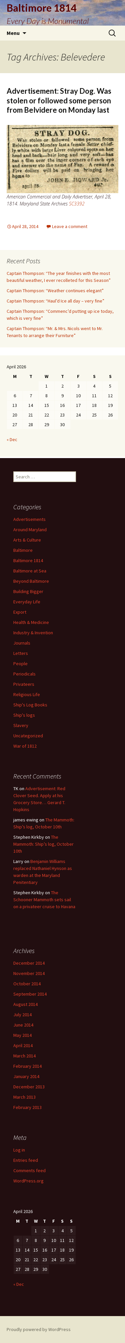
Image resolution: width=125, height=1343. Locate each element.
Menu (13, 33)
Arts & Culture (27, 540)
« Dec (12, 439)
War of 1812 (25, 746)
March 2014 (24, 1056)
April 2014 (23, 1045)
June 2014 (23, 1025)
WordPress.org (28, 1181)
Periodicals (24, 674)
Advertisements (29, 519)
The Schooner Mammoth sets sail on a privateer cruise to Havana (44, 900)
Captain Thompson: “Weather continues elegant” (55, 291)
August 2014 (25, 1004)
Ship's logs (24, 715)
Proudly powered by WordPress (39, 1329)
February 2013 (27, 1107)
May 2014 (22, 1035)
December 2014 (29, 963)
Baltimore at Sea (29, 571)
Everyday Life (26, 602)
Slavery (20, 725)
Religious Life (26, 694)
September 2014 (30, 994)
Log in (19, 1150)
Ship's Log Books (30, 705)
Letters (20, 653)
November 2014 (29, 973)
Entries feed (25, 1160)
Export (19, 612)
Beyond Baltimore (31, 581)
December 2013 (29, 1087)
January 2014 (26, 1076)
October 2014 (27, 984)
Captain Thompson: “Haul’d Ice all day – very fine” (55, 301)
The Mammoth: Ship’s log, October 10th (43, 844)
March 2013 (24, 1097)
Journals (21, 643)
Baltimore (23, 550)
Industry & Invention (33, 633)
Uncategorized (28, 736)
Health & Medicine (31, 622)
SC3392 (77, 203)
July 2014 (22, 1015)
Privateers (23, 684)
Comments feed (29, 1170)
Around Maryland (30, 530)
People (20, 664)
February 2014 (27, 1066)
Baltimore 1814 (28, 560)
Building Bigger (28, 591)
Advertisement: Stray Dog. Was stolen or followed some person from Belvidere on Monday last (59, 100)
